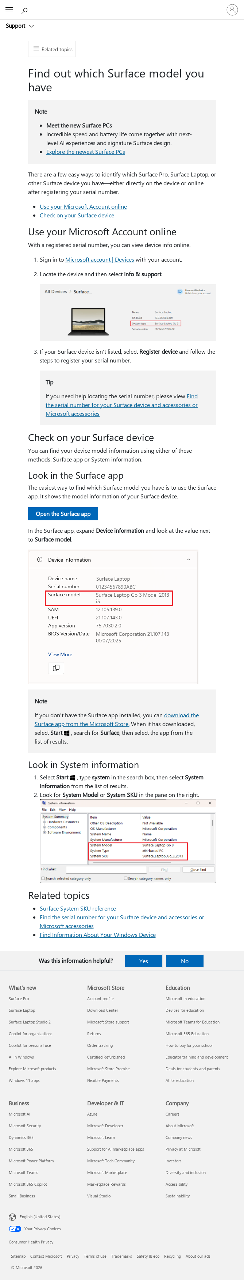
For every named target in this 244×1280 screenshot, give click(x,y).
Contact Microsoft (46, 1256)
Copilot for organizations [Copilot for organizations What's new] (31, 1033)
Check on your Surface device (77, 215)
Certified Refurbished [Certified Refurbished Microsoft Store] (106, 1057)
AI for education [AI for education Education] (180, 1080)
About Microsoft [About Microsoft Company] (180, 1125)
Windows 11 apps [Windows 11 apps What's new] (24, 1080)
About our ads (198, 1256)
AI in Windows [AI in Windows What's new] (21, 1057)
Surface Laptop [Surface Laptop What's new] (22, 1010)
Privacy (73, 1256)
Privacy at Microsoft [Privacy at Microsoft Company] (183, 1149)
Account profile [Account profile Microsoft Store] (100, 998)
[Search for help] (25, 9)
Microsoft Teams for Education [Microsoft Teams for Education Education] (193, 1022)
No (185, 961)
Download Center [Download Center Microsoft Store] (102, 1010)
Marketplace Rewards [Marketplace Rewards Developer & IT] (106, 1184)
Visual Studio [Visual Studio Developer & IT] (99, 1196)
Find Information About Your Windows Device (98, 934)
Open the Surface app (63, 513)
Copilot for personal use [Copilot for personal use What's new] (30, 1045)
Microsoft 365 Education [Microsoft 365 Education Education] (187, 1033)
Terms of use (95, 1256)
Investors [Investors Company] (174, 1160)
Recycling (172, 1256)
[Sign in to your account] (232, 10)
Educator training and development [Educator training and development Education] (197, 1057)
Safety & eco (148, 1256)
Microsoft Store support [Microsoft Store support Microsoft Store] (108, 1022)
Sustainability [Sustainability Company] (178, 1196)
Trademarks (121, 1256)
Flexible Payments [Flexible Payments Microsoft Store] (103, 1080)
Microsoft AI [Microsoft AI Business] (19, 1114)
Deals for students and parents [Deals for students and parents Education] (193, 1068)
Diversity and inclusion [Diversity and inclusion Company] (186, 1172)
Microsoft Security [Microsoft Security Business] (25, 1125)
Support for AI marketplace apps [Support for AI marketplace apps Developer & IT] (115, 1149)
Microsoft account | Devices (99, 259)
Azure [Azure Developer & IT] (92, 1114)
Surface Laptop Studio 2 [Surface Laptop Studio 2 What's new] (30, 1022)
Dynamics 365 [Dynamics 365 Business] (21, 1137)
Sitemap (18, 1256)
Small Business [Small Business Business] (22, 1196)
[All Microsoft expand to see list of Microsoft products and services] (9, 10)
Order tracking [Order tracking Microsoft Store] (100, 1045)
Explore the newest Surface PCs (85, 151)
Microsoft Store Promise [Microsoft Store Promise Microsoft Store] (108, 1068)
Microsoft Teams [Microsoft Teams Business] (23, 1172)
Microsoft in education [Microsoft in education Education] (185, 998)
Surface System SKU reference (78, 908)
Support (16, 25)
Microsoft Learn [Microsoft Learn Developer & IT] (101, 1137)
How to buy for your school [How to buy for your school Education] (189, 1045)
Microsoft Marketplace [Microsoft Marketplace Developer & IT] (107, 1172)
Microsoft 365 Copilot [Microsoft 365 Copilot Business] (28, 1184)
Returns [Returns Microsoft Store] (94, 1033)
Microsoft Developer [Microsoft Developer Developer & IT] (105, 1125)
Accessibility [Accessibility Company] (176, 1184)
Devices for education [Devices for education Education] (185, 1010)
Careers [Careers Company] (172, 1114)
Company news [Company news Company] (179, 1137)
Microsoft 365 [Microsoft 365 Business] (21, 1149)
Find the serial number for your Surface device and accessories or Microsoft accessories (122, 404)
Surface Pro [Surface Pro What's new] (19, 998)
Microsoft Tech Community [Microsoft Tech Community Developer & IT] (111, 1160)
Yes (143, 961)
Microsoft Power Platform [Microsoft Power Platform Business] (31, 1160)
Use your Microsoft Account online (83, 206)
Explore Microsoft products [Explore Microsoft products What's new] (32, 1068)
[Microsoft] (122, 5)
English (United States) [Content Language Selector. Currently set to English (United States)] (40, 1216)
